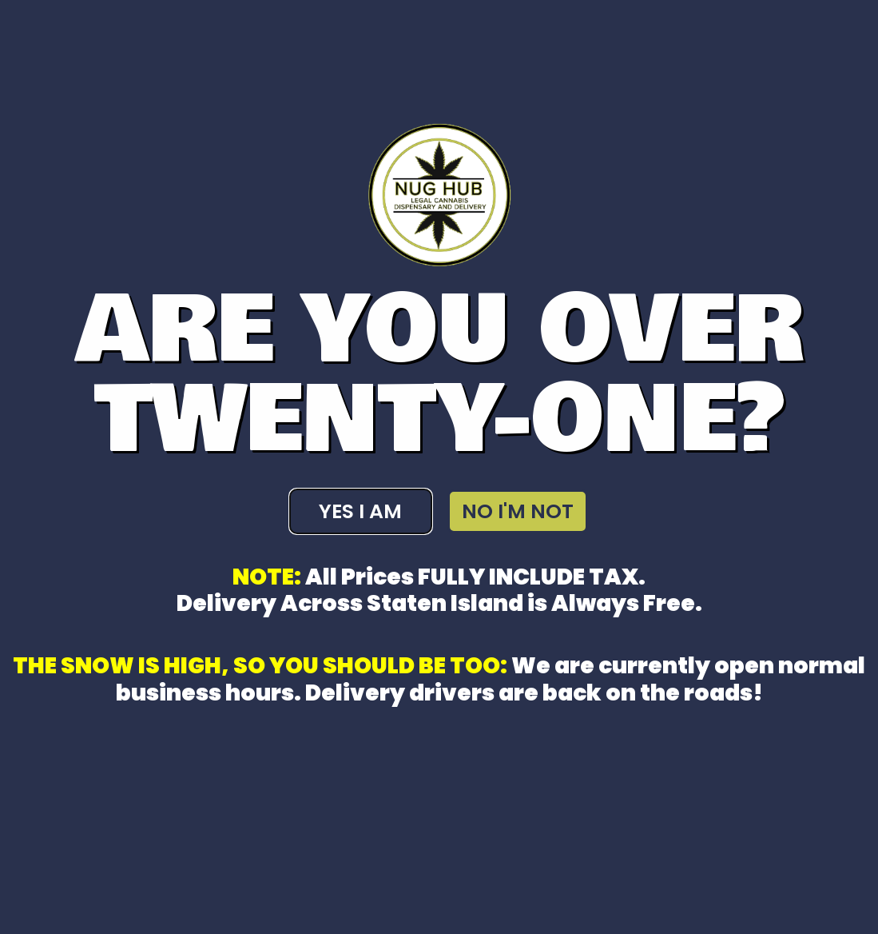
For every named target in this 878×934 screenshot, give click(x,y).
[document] (439, 467)
